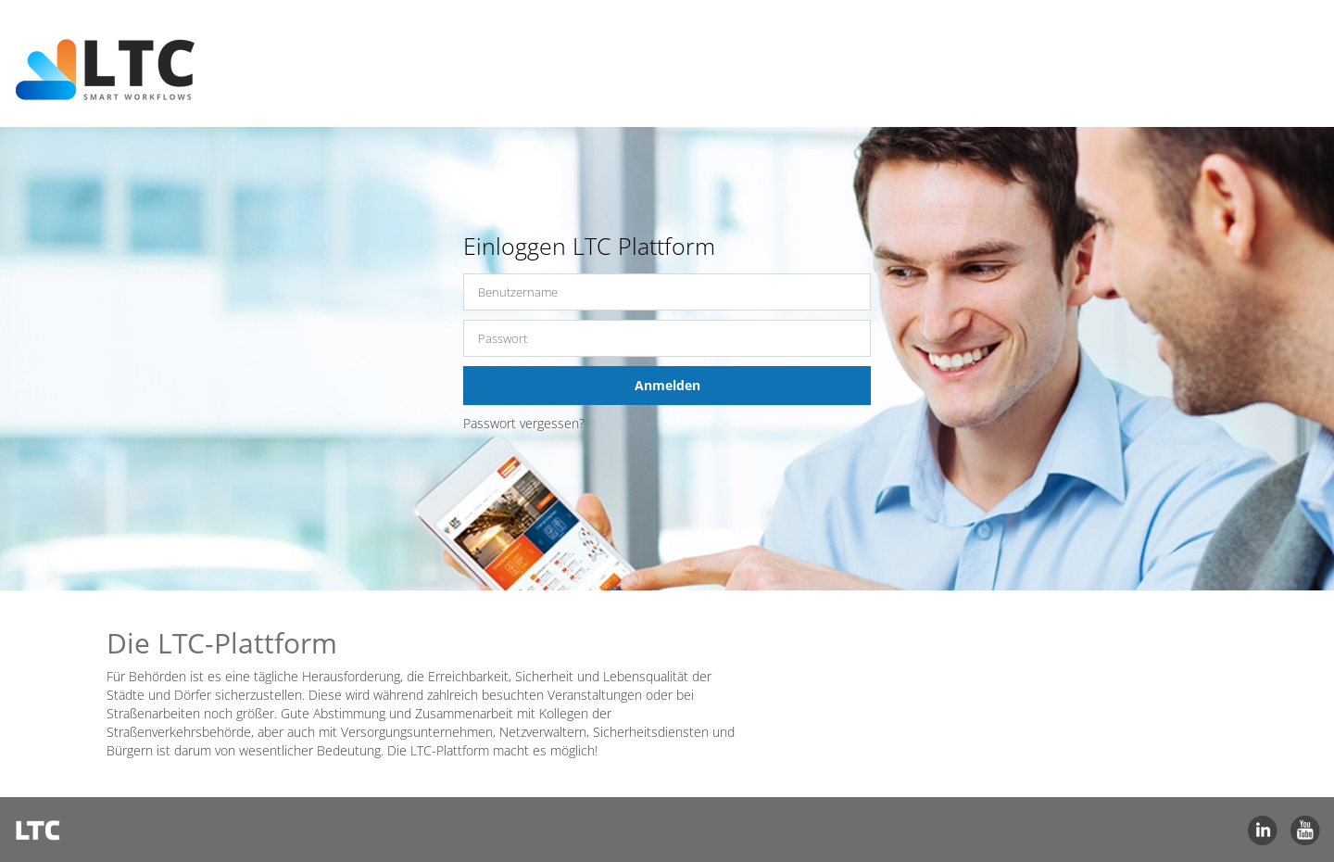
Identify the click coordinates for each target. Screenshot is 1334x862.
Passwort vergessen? (524, 423)
